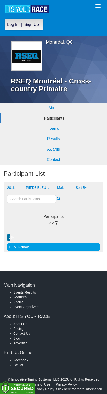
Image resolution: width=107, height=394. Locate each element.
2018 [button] (12, 187)
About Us (20, 324)
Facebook (20, 360)
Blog (16, 338)
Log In (13, 24)
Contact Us (21, 333)
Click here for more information (79, 389)
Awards (53, 149)
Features (20, 297)
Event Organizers (26, 307)
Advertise (20, 343)
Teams (53, 128)
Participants (54, 118)
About (54, 108)
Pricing (18, 302)
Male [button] (62, 187)
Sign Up (31, 24)
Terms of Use (40, 384)
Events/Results (24, 292)
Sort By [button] (83, 187)
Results (53, 139)
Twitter (18, 365)
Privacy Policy (66, 384)
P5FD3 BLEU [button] (38, 187)
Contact (53, 160)
